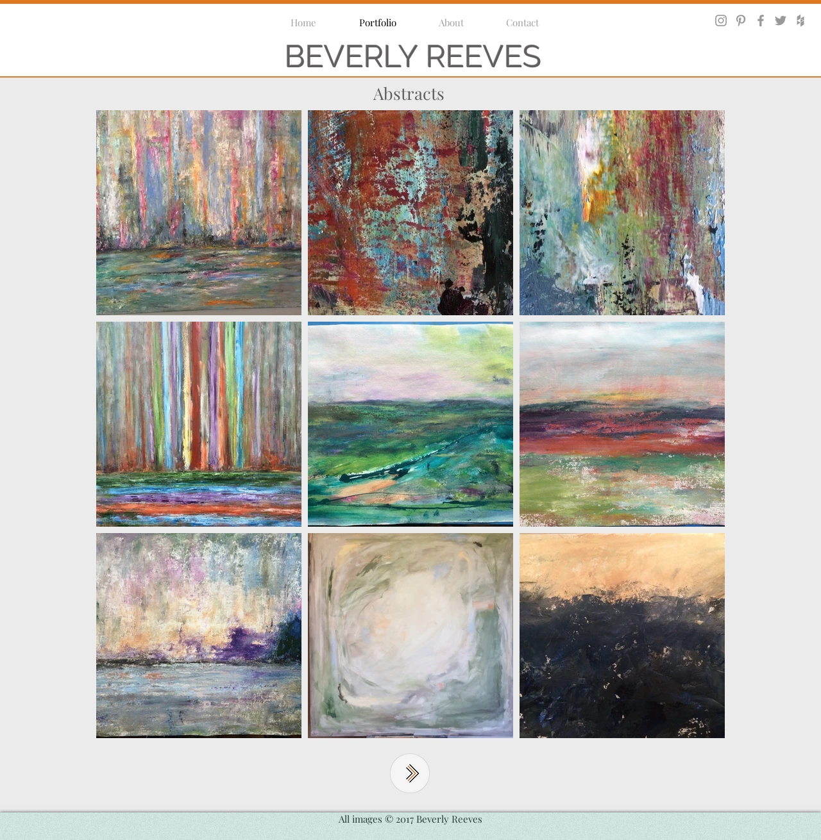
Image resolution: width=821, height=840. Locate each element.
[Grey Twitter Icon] (780, 20)
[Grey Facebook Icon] (760, 20)
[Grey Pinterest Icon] (741, 20)
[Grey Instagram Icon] (721, 20)
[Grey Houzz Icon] (800, 20)
